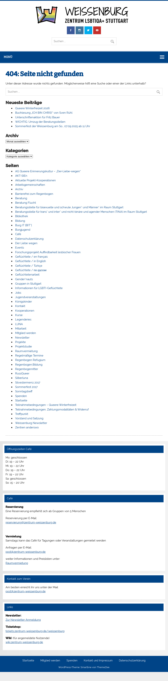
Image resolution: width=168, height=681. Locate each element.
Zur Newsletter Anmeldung (23, 619)
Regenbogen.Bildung (28, 364)
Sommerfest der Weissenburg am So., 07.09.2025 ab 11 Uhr (52, 126)
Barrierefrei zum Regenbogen (34, 194)
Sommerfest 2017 (26, 387)
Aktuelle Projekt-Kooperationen (35, 180)
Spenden (21, 396)
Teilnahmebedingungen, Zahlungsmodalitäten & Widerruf (52, 409)
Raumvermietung (26, 351)
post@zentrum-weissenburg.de (26, 551)
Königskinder (23, 301)
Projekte (20, 342)
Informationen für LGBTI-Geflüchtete (39, 288)
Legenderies (23, 319)
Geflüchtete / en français (31, 256)
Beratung (21, 198)
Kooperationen (24, 310)
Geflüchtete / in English (30, 261)
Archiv (19, 189)
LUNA (19, 324)
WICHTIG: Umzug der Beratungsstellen (40, 121)
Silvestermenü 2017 (27, 382)
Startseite (21, 400)
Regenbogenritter (26, 369)
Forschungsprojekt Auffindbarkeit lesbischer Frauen (48, 252)
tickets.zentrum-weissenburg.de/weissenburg (35, 631)
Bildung (20, 221)
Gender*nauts (24, 279)
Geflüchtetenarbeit (27, 274)
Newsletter (22, 337)
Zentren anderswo (27, 427)
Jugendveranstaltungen (30, 297)
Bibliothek (21, 216)
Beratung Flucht (25, 202)
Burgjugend (22, 229)
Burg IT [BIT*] (23, 225)
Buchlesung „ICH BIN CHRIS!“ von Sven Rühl (43, 112)
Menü (8, 57)
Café (18, 234)
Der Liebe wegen (26, 243)
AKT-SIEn (21, 175)
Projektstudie (23, 346)
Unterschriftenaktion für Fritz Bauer (37, 117)
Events (19, 247)
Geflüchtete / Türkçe (28, 265)
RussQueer (22, 373)
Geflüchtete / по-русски (30, 270)
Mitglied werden (25, 333)
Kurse (19, 315)
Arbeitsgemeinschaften (30, 184)
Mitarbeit (20, 328)
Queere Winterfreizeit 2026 (32, 108)
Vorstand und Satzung (29, 418)
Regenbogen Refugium (30, 360)
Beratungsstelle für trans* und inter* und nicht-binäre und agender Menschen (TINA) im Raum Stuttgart (81, 211)
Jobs (18, 292)
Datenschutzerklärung (29, 238)
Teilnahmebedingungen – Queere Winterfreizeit (45, 405)
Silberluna (21, 378)
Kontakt (20, 306)
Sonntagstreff (23, 391)
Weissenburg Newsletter (31, 423)
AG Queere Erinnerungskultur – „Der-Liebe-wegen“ (48, 171)
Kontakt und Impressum (98, 660)
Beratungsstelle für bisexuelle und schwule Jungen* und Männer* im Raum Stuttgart (69, 207)
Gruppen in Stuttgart (28, 283)
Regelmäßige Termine (29, 355)
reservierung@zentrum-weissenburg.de (31, 522)
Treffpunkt (21, 414)
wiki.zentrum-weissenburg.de (24, 642)
